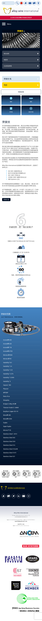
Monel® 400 (7, 415)
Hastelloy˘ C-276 (8, 374)
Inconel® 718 (7, 347)
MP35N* (5, 392)
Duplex (5, 422)
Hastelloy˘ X (7, 381)
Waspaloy (6, 400)
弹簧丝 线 (6, 199)
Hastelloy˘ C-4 (7, 366)
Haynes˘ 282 (7, 385)
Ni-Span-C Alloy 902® (9, 404)
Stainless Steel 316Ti (9, 453)
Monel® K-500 (7, 419)
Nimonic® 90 (7, 359)
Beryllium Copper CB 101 (10, 411)
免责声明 (20, 524)
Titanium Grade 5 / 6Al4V (11, 407)
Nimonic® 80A (7, 355)
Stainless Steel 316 (9, 445)
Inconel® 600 (7, 340)
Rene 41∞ (6, 396)
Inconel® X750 (7, 351)
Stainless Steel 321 (9, 456)
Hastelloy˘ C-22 (8, 370)
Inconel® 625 (7, 344)
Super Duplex (7, 426)
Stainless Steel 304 (9, 441)
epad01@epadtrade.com (21, 521)
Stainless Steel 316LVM (10, 449)
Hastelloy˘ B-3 (7, 362)
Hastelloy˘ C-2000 (8, 377)
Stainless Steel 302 (9, 437)
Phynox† (5, 389)
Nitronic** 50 (7, 430)
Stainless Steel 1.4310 (10, 434)
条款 (23, 524)
